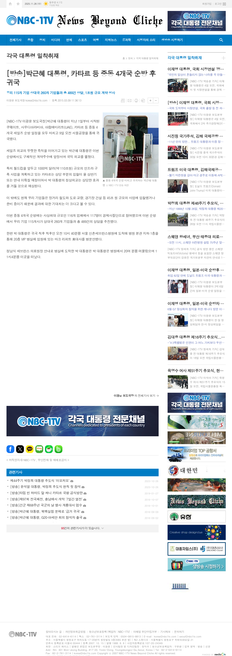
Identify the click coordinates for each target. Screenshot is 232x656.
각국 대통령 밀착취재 (147, 58)
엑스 (20, 449)
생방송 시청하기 (172, 40)
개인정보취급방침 (75, 631)
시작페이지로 (10, 4)
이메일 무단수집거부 (145, 631)
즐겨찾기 (18, 4)
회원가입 (206, 3)
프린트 (136, 100)
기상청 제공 (54, 5)
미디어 (55, 40)
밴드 (58, 449)
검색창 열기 (221, 40)
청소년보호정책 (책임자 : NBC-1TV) (109, 631)
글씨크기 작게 (156, 100)
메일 (129, 100)
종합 (30, 40)
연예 (69, 40)
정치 (42, 40)
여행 (96, 40)
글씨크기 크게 (150, 100)
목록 (123, 100)
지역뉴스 (111, 40)
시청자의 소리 (146, 40)
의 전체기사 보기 (134, 395)
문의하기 (179, 631)
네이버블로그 (39, 449)
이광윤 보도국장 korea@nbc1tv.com (26, 100)
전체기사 (15, 40)
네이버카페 (49, 449)
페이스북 (10, 449)
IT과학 (127, 40)
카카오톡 (30, 449)
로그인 (218, 3)
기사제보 (165, 631)
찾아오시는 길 (54, 631)
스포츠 (82, 40)
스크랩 (143, 100)
